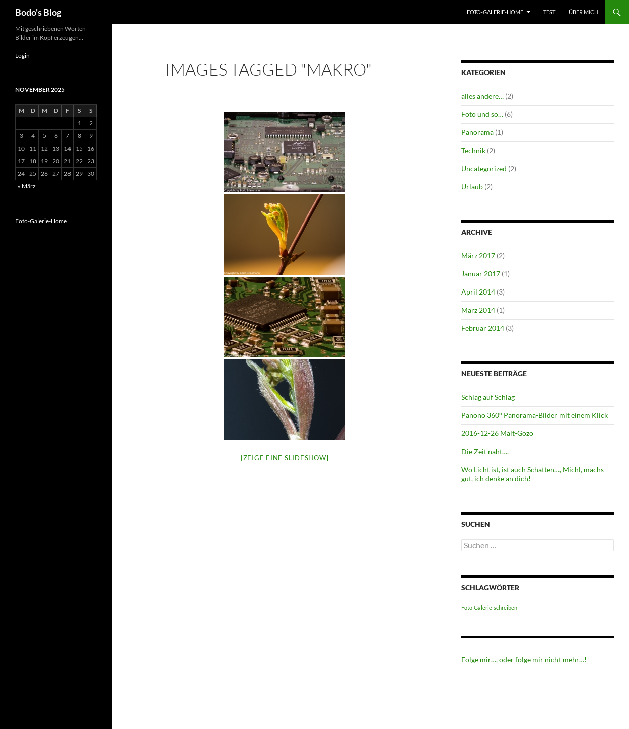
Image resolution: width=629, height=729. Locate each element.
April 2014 (478, 291)
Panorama (477, 132)
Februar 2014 (482, 328)
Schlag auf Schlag (488, 397)
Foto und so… (482, 114)
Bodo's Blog (38, 12)
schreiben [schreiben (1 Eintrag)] (505, 607)
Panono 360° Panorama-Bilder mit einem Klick (534, 415)
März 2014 (478, 310)
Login (22, 55)
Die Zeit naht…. (485, 451)
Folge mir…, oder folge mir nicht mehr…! (524, 659)
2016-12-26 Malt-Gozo (497, 433)
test (549, 12)
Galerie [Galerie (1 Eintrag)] (483, 607)
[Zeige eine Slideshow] (285, 458)
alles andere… (482, 96)
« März (27, 186)
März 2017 (478, 255)
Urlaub (472, 186)
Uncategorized (484, 168)
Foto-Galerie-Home (495, 12)
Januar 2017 (480, 273)
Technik (473, 150)
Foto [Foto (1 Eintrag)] (466, 607)
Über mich (583, 12)
